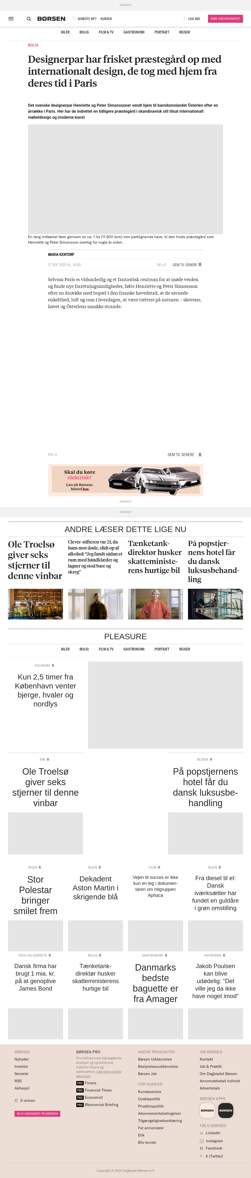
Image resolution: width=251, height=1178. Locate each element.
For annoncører (151, 1128)
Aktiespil (22, 1088)
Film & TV (106, 32)
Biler (65, 32)
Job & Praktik (211, 1066)
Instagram (211, 1141)
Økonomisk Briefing (97, 1104)
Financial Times (94, 1090)
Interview (212, 955)
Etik (141, 1135)
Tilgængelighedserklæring (160, 1120)
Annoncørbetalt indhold (220, 1081)
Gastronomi (134, 32)
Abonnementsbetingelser (159, 1113)
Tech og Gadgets (32, 955)
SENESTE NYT (79, 19)
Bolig (84, 32)
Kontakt (206, 1059)
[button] (192, 19)
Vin (42, 759)
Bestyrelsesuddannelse (158, 1066)
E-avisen (27, 1100)
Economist (89, 1097)
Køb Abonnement (225, 18)
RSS (18, 1081)
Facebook (211, 1148)
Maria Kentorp (61, 254)
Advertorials (210, 1088)
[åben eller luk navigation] (12, 18)
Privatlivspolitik (151, 1106)
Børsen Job (147, 1073)
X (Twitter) (211, 1156)
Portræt (161, 32)
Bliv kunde (147, 1142)
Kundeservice (149, 1091)
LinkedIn (210, 1133)
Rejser (184, 32)
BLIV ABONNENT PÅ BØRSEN (37, 1114)
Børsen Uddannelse (155, 1059)
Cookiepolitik (149, 1099)
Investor (21, 1066)
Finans (86, 1083)
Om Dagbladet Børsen (218, 1073)
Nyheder (21, 1059)
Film (152, 867)
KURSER (101, 19)
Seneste (21, 1073)
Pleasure (42, 665)
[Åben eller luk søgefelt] (24, 18)
